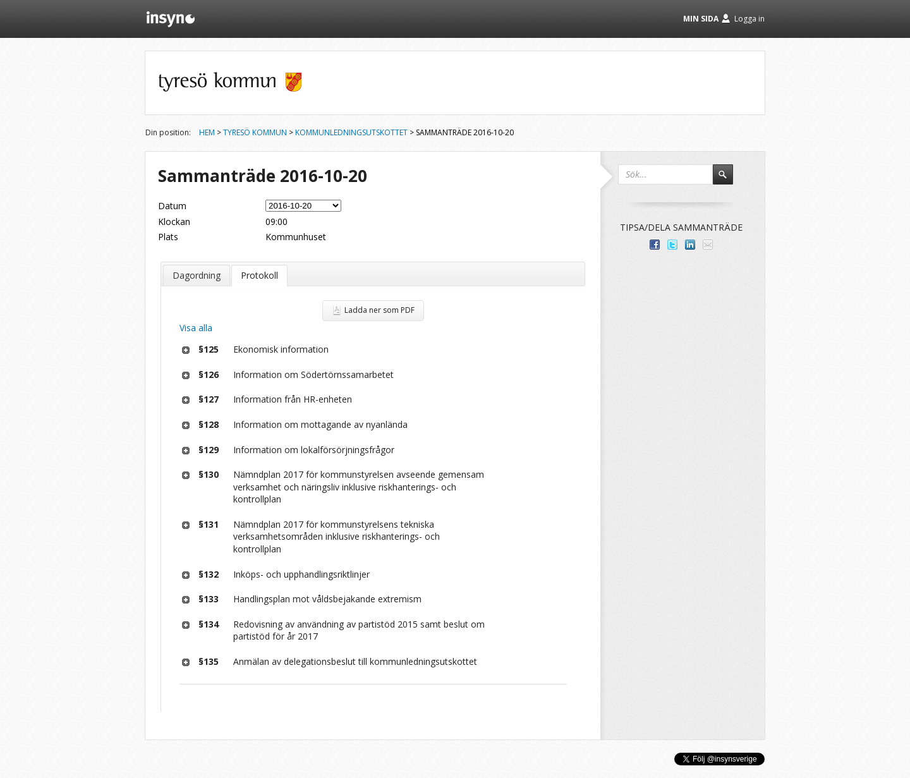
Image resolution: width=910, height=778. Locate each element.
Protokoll (259, 275)
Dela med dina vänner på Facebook (655, 245)
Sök (728, 180)
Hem (207, 132)
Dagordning (197, 275)
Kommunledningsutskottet (351, 132)
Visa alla (195, 328)
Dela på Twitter (672, 245)
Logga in (749, 18)
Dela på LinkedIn (690, 245)
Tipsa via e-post (708, 245)
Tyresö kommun (255, 132)
